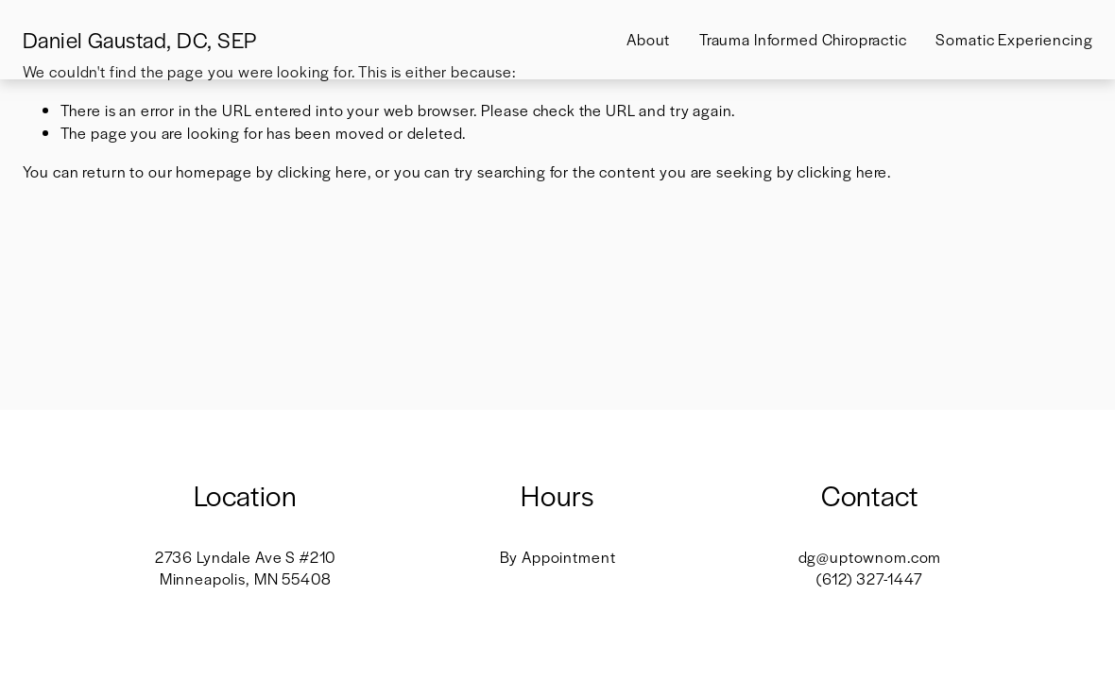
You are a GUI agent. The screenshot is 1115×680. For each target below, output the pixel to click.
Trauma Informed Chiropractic (803, 39)
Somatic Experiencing (1013, 39)
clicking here (323, 171)
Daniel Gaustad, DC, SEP (140, 40)
